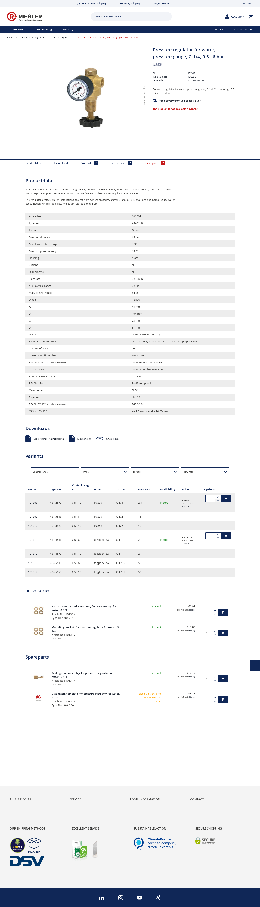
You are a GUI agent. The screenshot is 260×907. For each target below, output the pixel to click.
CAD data (112, 439)
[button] (238, 16)
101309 (32, 516)
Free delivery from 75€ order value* (179, 100)
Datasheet (84, 439)
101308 (32, 502)
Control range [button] (40, 471)
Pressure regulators (61, 37)
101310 (32, 525)
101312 (32, 553)
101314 (32, 572)
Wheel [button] (86, 471)
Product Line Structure (25, 769)
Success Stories (243, 29)
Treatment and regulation (32, 37)
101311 (32, 539)
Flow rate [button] (188, 471)
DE (244, 3)
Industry (67, 29)
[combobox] (128, 16)
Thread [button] (137, 471)
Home (10, 37)
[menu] (103, 29)
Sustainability (18, 757)
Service (219, 29)
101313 (32, 563)
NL (254, 3)
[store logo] (47, 16)
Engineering (44, 29)
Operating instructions (49, 439)
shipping (185, 506)
